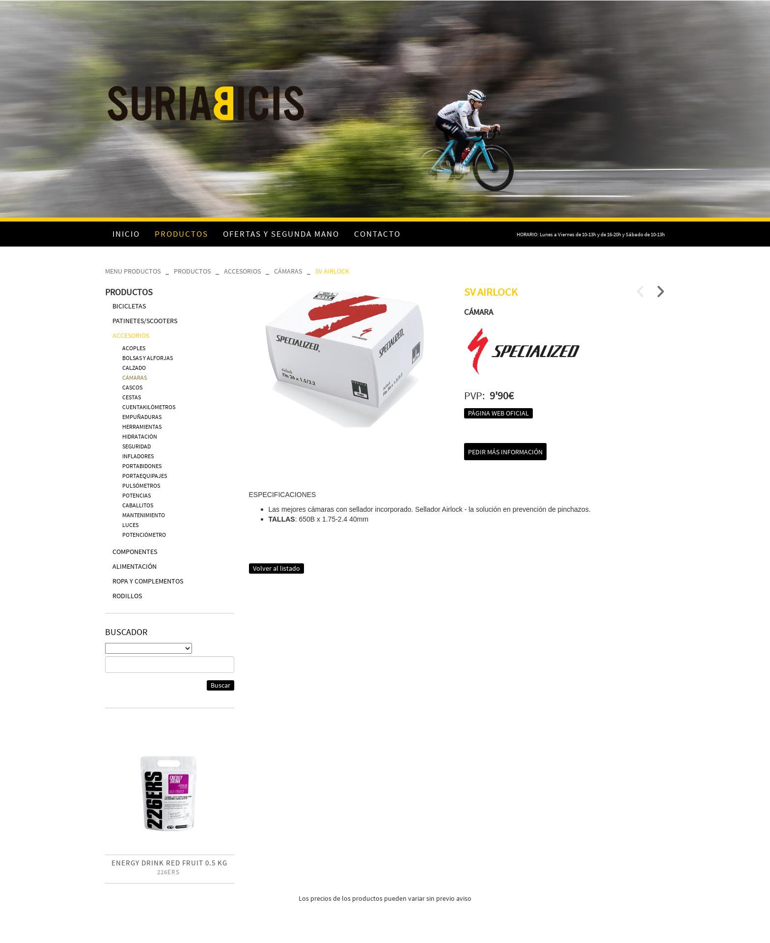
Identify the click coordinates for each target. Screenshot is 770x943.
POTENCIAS (136, 495)
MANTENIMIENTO (143, 515)
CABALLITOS (137, 505)
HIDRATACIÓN (139, 436)
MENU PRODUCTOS (133, 271)
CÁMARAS (288, 271)
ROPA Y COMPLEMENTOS (147, 581)
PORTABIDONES (142, 466)
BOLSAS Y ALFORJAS (147, 357)
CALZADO (134, 367)
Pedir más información (505, 451)
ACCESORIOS (242, 271)
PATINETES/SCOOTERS (144, 320)
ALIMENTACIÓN (134, 566)
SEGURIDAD (136, 446)
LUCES (130, 524)
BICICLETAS (129, 306)
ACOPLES (133, 348)
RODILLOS (127, 595)
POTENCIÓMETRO (144, 534)
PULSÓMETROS (141, 485)
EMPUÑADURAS (142, 416)
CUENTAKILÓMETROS (148, 407)
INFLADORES (138, 456)
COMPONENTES (134, 551)
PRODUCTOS (192, 271)
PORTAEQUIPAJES (144, 475)
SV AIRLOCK (332, 271)
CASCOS (132, 387)
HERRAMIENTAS (142, 426)
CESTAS (131, 397)
